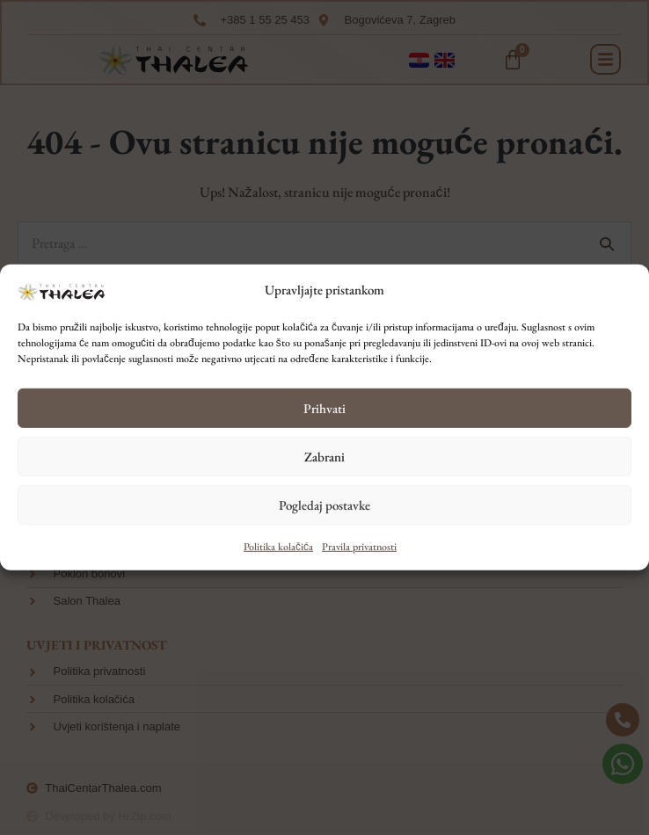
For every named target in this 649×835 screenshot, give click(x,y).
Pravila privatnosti (359, 547)
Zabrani (324, 456)
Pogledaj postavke (324, 505)
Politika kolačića (278, 547)
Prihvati (324, 408)
